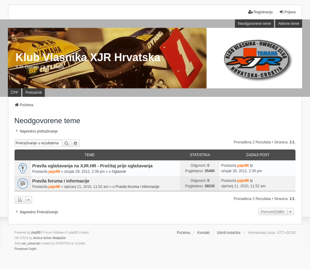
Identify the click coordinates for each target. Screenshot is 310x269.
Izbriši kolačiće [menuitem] (228, 233)
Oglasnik (119, 171)
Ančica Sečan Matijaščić (49, 238)
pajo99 (54, 171)
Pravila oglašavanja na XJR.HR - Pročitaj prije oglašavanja (92, 165)
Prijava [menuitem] (287, 12)
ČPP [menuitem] (14, 92)
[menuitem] (21, 249)
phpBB (35, 232)
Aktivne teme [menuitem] (288, 23)
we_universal (31, 243)
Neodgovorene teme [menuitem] (254, 23)
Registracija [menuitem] (260, 12)
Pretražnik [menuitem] (33, 92)
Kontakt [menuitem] (203, 233)
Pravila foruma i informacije (61, 181)
